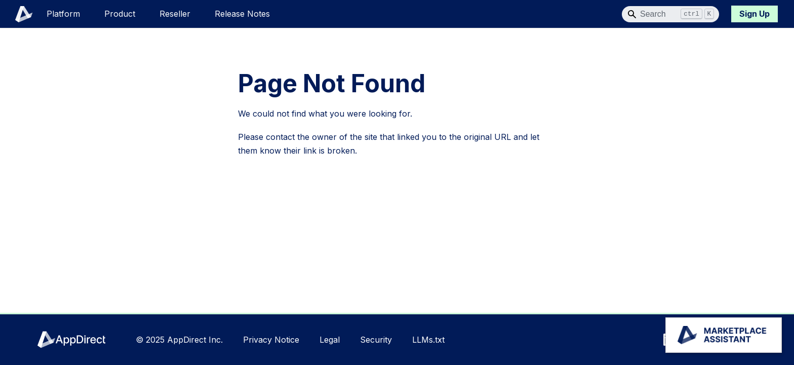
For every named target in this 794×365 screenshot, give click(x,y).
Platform (63, 14)
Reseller (175, 14)
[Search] (670, 14)
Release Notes (242, 14)
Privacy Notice (271, 340)
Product (119, 14)
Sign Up (754, 14)
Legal (330, 340)
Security (376, 340)
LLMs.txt (428, 340)
